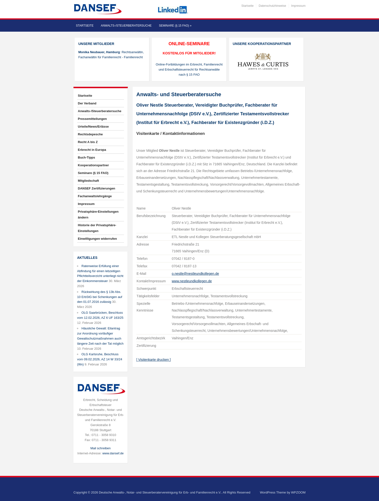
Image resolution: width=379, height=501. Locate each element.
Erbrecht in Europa (92, 150)
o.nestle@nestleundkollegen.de (195, 274)
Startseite (247, 5)
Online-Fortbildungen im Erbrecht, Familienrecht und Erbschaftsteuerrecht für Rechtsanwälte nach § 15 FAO (189, 69)
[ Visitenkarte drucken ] (153, 360)
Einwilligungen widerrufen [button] (97, 238)
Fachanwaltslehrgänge (95, 196)
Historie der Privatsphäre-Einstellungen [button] (97, 228)
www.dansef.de (113, 453)
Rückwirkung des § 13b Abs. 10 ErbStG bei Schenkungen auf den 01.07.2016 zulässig (99, 297)
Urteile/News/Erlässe (93, 126)
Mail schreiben (100, 448)
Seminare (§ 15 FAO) (175, 25)
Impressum (298, 5)
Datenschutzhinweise (272, 5)
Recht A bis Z (88, 142)
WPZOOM (298, 492)
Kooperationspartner (93, 165)
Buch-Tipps (86, 157)
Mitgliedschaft (88, 180)
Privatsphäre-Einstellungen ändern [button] (98, 214)
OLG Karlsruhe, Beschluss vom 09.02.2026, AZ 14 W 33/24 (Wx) (99, 359)
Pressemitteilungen (92, 119)
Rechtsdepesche (90, 134)
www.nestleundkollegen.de (192, 281)
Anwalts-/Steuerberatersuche (126, 25)
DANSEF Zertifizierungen (96, 188)
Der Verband (87, 103)
